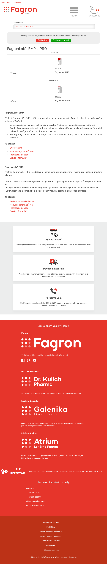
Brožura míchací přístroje (22, 201)
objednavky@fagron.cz (35, 501)
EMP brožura (16, 148)
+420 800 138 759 (33, 493)
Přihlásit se (17, 2)
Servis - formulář (18, 158)
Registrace (5, 2)
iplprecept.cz (19, 471)
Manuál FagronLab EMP (22, 151)
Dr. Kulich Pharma (30, 371)
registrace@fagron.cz (35, 505)
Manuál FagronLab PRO (22, 205)
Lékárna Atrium (29, 433)
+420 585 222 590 (33, 497)
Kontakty (30, 489)
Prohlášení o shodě (19, 155)
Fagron (25, 333)
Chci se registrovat (61, 40)
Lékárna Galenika (30, 401)
